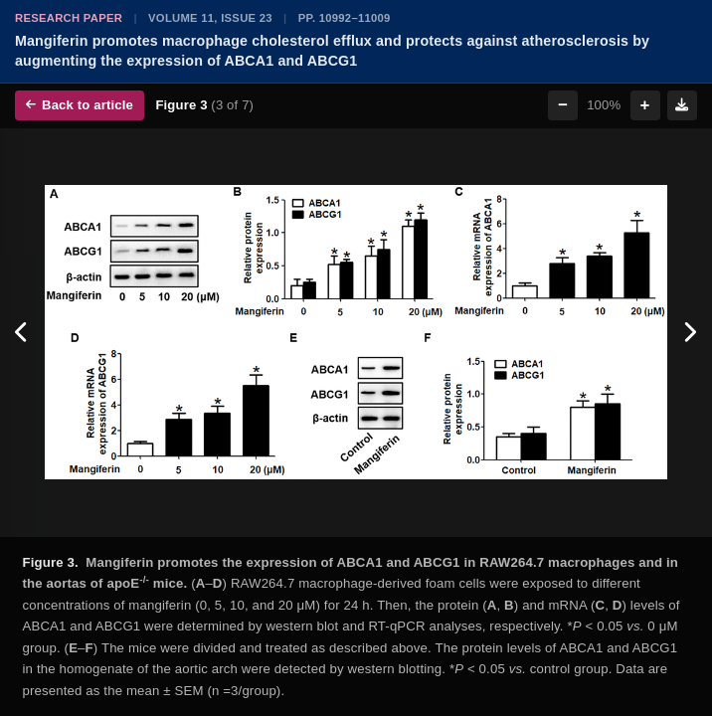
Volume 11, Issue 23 (210, 18)
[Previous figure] (22, 332)
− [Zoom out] (563, 104)
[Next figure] (689, 332)
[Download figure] (682, 105)
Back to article (79, 104)
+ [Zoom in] (645, 104)
